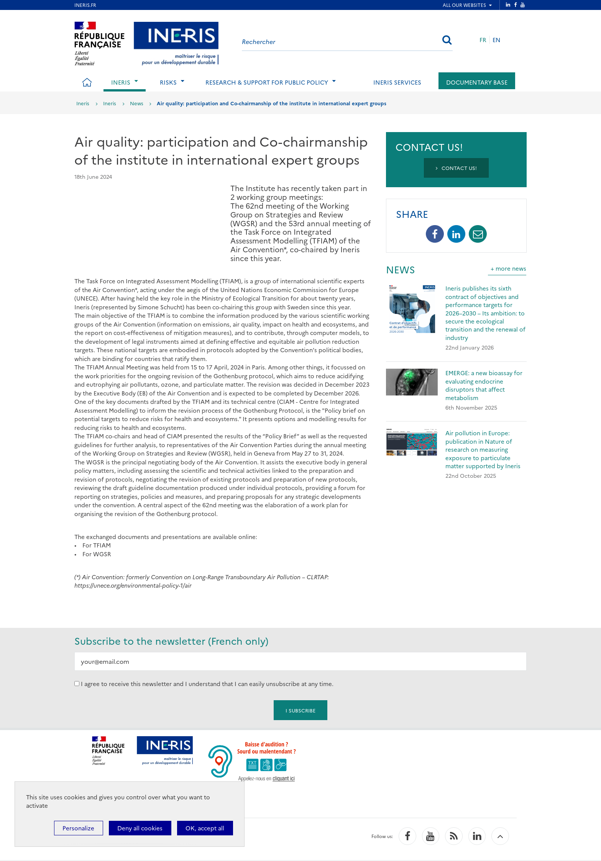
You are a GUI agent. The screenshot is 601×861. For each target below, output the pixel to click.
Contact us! (456, 167)
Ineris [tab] (120, 82)
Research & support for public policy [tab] (266, 82)
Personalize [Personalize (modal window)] (78, 828)
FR (482, 40)
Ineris (82, 103)
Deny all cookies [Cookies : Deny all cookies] (140, 828)
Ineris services (397, 82)
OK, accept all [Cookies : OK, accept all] (205, 828)
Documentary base (476, 82)
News (136, 103)
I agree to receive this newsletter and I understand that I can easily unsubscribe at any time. (207, 684)
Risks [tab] (168, 82)
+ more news (508, 268)
